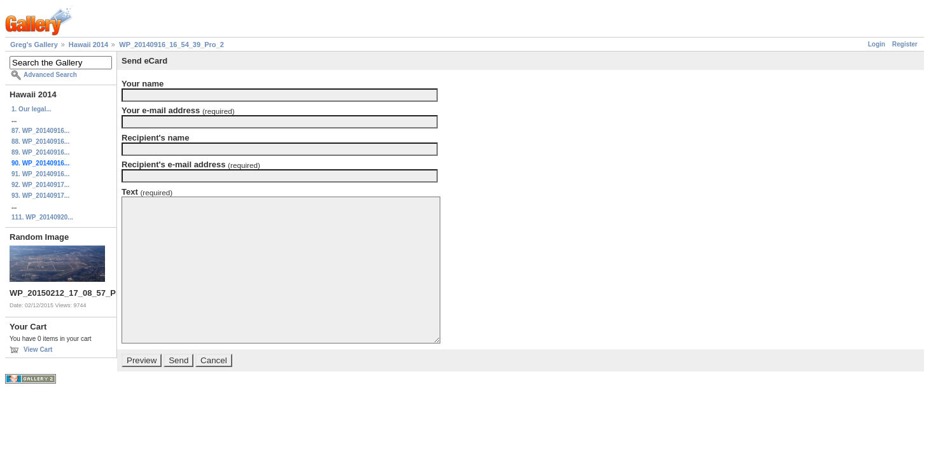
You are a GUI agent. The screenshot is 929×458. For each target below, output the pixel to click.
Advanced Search (50, 74)
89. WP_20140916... (40, 152)
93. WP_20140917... (40, 195)
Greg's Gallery (34, 44)
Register (905, 44)
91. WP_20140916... (40, 173)
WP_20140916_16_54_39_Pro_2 (171, 44)
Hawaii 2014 (88, 44)
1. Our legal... (31, 109)
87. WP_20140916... (40, 130)
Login (876, 44)
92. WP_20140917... (40, 184)
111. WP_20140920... (42, 217)
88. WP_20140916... (40, 141)
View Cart (38, 349)
